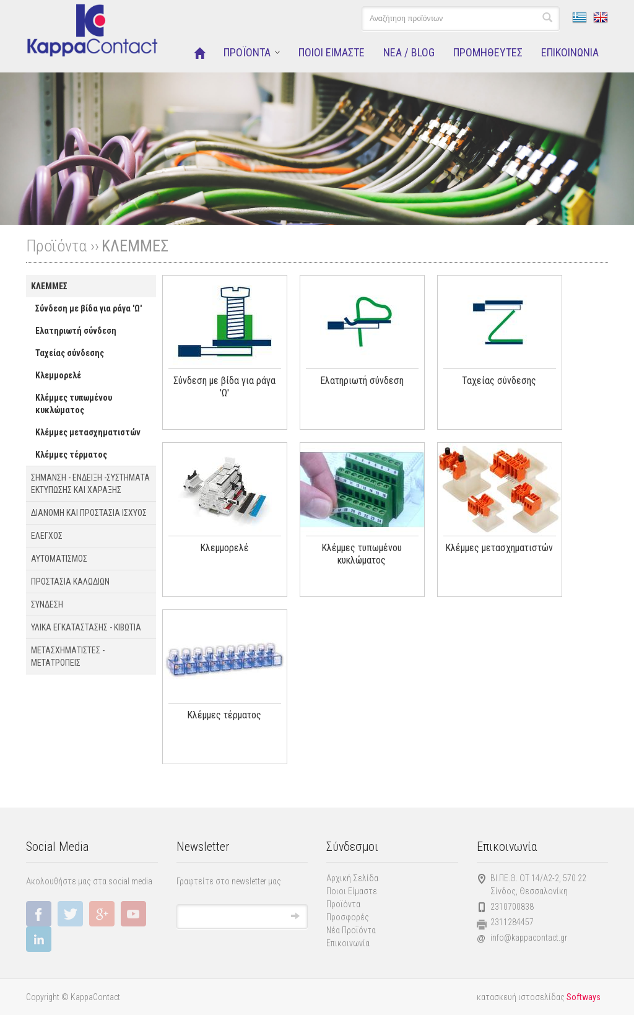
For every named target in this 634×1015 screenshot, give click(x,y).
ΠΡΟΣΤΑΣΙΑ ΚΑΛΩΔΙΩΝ (70, 581)
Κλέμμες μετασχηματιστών (88, 432)
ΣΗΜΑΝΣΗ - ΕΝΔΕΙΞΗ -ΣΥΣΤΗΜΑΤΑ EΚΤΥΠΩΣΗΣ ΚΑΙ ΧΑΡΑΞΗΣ (90, 484)
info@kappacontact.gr (528, 938)
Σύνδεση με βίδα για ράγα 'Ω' (88, 308)
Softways (584, 997)
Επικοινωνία (348, 943)
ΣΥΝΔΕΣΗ (47, 604)
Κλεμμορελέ (58, 375)
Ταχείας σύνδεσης (69, 353)
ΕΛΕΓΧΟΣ (47, 536)
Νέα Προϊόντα (351, 930)
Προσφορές (347, 917)
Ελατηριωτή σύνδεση (75, 331)
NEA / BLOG (409, 52)
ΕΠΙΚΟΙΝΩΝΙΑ (570, 52)
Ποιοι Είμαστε (351, 891)
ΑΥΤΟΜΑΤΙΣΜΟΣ (59, 559)
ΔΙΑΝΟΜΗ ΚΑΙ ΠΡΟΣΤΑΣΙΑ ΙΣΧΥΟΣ (89, 513)
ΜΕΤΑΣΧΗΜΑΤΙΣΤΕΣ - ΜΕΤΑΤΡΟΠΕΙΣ (68, 656)
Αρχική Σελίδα (352, 878)
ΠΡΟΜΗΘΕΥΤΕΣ (488, 52)
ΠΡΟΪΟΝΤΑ (247, 52)
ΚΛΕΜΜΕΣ (135, 246)
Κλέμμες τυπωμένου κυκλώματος (73, 404)
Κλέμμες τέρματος (71, 455)
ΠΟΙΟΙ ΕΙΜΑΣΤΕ (331, 52)
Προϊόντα (343, 904)
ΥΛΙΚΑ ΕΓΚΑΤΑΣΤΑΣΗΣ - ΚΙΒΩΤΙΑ (86, 627)
